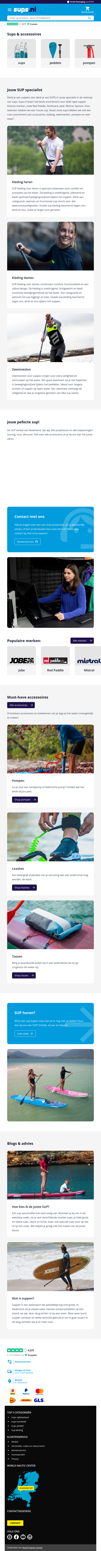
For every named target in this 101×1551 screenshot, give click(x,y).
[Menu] (10, 10)
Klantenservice (18, 1450)
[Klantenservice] (27, 541)
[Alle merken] (82, 641)
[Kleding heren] (50, 171)
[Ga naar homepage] (25, 10)
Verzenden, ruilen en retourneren (28, 1446)
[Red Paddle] (55, 660)
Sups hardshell (18, 1421)
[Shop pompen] (25, 800)
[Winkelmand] (87, 9)
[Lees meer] (25, 1033)
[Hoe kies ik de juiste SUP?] (50, 1194)
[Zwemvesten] (50, 356)
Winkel (14, 1441)
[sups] (21, 53)
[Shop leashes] (24, 888)
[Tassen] (50, 942)
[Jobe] (21, 660)
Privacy (14, 1458)
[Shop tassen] (24, 975)
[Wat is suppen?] (50, 1285)
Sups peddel (17, 1425)
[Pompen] (50, 766)
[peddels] (55, 53)
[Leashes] (50, 854)
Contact (15, 1523)
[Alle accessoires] (21, 705)
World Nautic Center (32, 1547)
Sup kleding (17, 1430)
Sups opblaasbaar (20, 1417)
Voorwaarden (18, 1454)
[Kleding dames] (50, 265)
